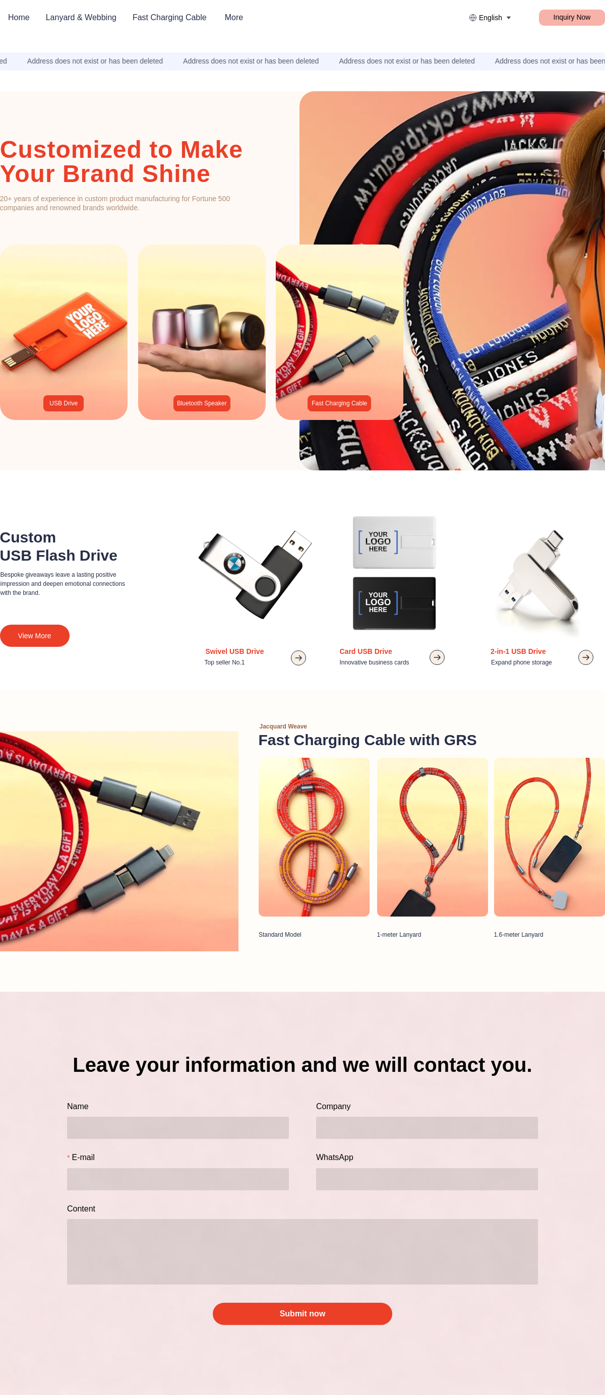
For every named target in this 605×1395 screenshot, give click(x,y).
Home (19, 17)
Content (81, 1208)
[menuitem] (19, 18)
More (234, 17)
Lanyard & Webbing (81, 17)
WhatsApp (334, 1157)
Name (78, 1106)
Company (333, 1106)
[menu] (146, 17)
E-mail (83, 1157)
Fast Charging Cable (170, 17)
